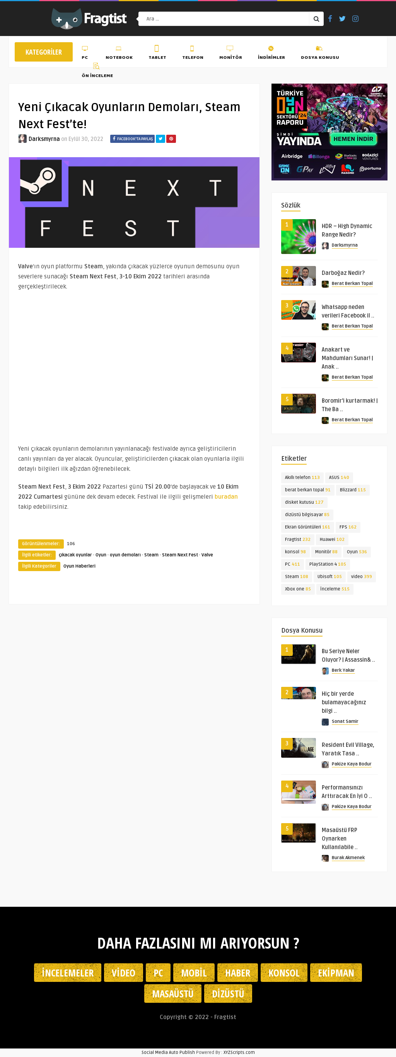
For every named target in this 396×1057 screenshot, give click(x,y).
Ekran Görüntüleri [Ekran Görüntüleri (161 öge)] (307, 527)
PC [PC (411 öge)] (292, 564)
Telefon (192, 54)
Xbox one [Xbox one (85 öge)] (298, 589)
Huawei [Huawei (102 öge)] (332, 539)
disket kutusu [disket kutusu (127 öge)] (304, 502)
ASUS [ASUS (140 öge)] (339, 477)
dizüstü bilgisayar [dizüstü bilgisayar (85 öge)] (307, 515)
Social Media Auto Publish (168, 1052)
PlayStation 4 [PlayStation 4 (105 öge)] (327, 564)
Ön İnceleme (97, 72)
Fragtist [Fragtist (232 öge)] (298, 539)
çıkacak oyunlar (75, 555)
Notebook (119, 54)
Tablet (157, 54)
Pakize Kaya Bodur (352, 764)
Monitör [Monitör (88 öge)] (326, 552)
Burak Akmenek (348, 858)
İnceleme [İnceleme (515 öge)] (335, 589)
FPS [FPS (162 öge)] (348, 527)
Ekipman (336, 972)
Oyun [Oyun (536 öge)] (357, 552)
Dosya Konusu (320, 54)
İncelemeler (68, 972)
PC (86, 54)
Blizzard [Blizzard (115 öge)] (353, 490)
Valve (207, 555)
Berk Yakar (343, 670)
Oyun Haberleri (79, 566)
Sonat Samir (345, 721)
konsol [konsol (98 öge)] (295, 552)
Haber (237, 972)
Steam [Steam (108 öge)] (296, 577)
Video (123, 972)
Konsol (284, 972)
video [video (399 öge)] (361, 577)
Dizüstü (228, 993)
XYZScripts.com (239, 1052)
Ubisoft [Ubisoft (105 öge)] (329, 577)
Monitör (230, 54)
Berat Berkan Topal (352, 284)
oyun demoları (125, 555)
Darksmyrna (44, 139)
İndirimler (271, 54)
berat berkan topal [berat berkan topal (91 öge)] (308, 490)
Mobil (194, 972)
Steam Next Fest (180, 555)
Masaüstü (173, 993)
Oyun (101, 555)
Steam (151, 555)
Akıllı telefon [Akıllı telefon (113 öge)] (302, 477)
